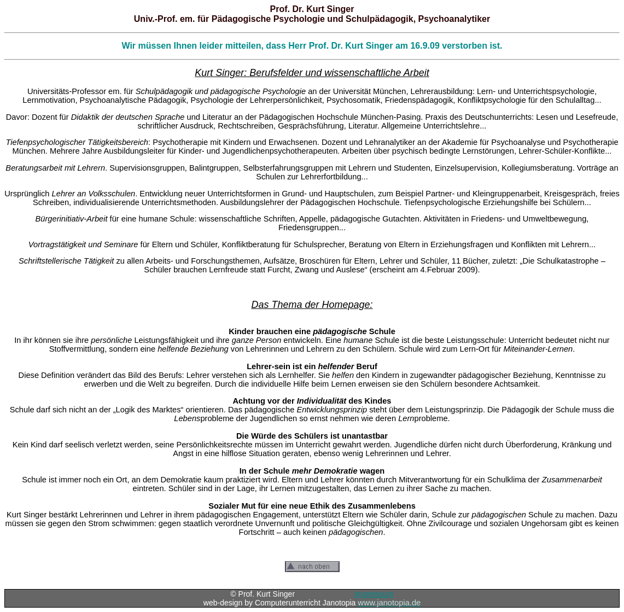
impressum (374, 594)
